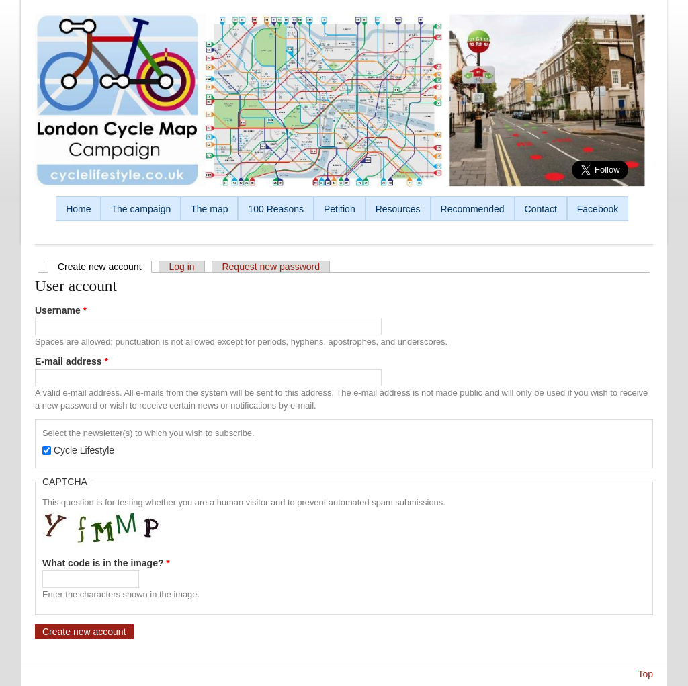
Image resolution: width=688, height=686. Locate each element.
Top (645, 674)
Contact (541, 209)
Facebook (597, 209)
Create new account (105, 266)
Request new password (271, 266)
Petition (339, 209)
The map (209, 209)
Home (78, 209)
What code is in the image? (106, 563)
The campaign (141, 209)
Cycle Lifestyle (84, 450)
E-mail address (71, 361)
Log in (181, 266)
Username (61, 310)
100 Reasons (276, 209)
